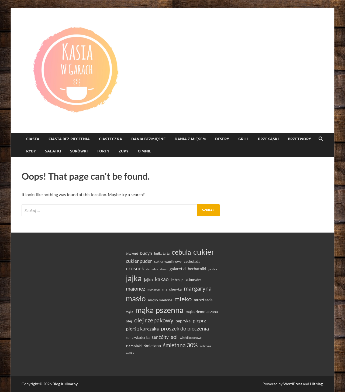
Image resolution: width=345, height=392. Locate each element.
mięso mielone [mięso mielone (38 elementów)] (160, 300)
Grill (243, 139)
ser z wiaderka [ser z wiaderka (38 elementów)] (138, 337)
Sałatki (53, 151)
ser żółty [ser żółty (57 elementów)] (160, 337)
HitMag (316, 383)
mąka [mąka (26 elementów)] (129, 311)
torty (103, 151)
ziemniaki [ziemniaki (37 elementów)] (134, 346)
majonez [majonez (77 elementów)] (135, 288)
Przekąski (268, 139)
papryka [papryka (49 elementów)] (183, 320)
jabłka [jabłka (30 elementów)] (212, 269)
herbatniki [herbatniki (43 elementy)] (197, 268)
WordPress (292, 383)
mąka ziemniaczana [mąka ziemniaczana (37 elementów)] (202, 311)
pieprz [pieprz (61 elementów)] (199, 320)
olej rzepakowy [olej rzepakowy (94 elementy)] (153, 320)
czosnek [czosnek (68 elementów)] (135, 268)
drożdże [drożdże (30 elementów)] (152, 269)
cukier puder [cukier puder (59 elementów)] (139, 261)
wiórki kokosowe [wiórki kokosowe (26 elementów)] (191, 337)
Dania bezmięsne (148, 139)
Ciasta (32, 139)
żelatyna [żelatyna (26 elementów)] (205, 346)
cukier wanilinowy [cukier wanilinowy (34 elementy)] (168, 261)
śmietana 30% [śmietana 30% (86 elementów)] (180, 345)
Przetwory (299, 139)
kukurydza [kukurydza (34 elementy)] (193, 280)
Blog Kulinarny (65, 383)
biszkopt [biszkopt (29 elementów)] (132, 253)
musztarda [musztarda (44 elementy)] (203, 299)
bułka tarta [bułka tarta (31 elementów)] (162, 253)
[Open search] (321, 139)
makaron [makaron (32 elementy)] (153, 289)
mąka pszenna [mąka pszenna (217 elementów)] (159, 310)
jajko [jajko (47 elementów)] (148, 279)
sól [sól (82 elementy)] (174, 336)
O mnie (144, 151)
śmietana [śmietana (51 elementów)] (152, 345)
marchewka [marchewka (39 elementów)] (172, 289)
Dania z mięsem (190, 139)
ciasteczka (110, 139)
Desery (222, 139)
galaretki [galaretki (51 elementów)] (178, 268)
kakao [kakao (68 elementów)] (162, 279)
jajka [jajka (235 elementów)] (134, 278)
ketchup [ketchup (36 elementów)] (177, 280)
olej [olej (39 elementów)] (129, 321)
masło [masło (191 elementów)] (136, 298)
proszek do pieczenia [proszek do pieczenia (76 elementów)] (185, 328)
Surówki (79, 151)
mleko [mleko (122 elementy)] (183, 299)
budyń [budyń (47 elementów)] (146, 253)
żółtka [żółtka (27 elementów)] (130, 353)
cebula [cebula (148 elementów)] (181, 252)
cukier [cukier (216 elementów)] (204, 251)
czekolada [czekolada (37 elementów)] (192, 261)
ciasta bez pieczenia (69, 139)
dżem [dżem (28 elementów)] (163, 269)
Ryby (31, 151)
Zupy (124, 151)
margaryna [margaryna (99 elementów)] (198, 288)
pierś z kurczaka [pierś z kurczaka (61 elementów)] (142, 329)
